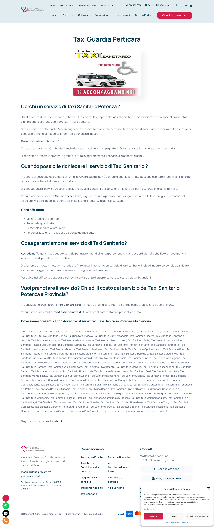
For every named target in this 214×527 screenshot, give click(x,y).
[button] (208, 489)
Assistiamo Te (30, 253)
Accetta (153, 516)
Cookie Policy (171, 522)
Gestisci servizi (149, 509)
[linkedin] (191, 6)
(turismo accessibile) (68, 196)
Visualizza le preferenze (197, 516)
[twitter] (181, 6)
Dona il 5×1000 (53, 482)
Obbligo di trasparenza (32, 482)
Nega (174, 516)
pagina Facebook (52, 421)
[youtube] (186, 6)
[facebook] (176, 6)
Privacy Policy (182, 522)
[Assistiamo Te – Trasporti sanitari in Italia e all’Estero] (32, 7)
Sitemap (43, 485)
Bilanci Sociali (30, 485)
